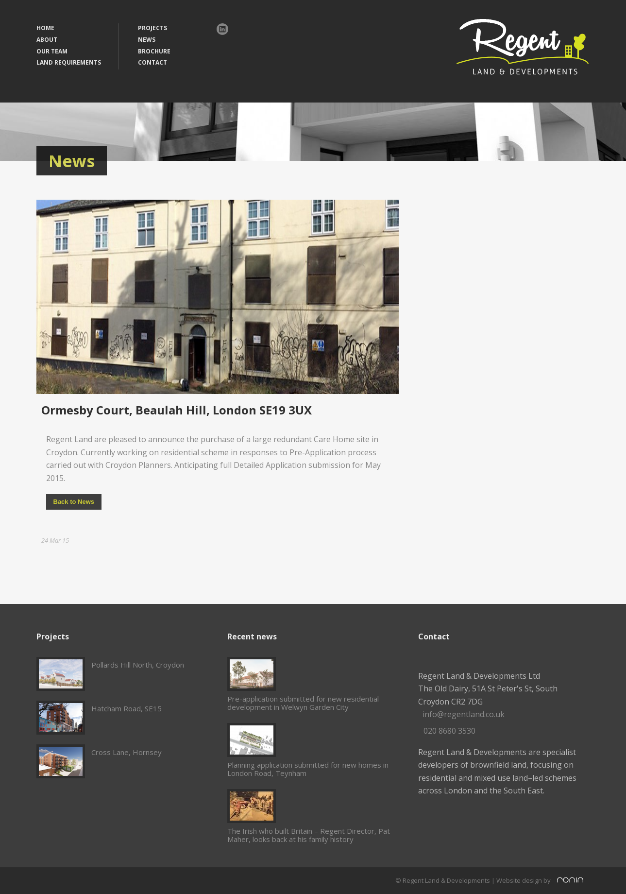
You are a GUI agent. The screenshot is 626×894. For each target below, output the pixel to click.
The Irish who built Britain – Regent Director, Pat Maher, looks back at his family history (308, 835)
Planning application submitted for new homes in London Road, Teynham (308, 769)
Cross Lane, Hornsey (126, 752)
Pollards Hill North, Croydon (137, 665)
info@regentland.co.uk (464, 714)
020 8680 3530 (449, 730)
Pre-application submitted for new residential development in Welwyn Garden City (303, 703)
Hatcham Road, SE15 (126, 708)
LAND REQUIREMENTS (68, 62)
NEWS (146, 39)
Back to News (74, 501)
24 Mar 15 (55, 540)
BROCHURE (154, 51)
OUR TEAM (52, 51)
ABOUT (46, 39)
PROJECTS (152, 28)
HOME (45, 28)
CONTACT (152, 62)
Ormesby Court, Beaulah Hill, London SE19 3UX (176, 410)
